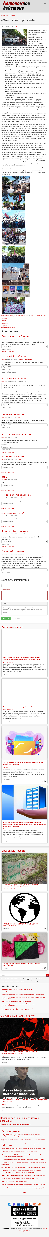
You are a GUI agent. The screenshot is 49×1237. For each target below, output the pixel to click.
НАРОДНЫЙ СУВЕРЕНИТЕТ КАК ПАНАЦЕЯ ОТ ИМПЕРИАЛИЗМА (20, 925)
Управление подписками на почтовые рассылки (15, 1124)
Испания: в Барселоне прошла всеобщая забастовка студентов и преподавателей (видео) (19, 1004)
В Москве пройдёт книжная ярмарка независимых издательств (19, 1151)
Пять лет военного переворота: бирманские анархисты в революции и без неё (23, 1184)
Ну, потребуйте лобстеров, (14, 356)
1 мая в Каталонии (6, 992)
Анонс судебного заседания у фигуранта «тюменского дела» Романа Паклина (23, 1175)
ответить (3, 351)
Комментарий (5, 589)
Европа (3, 322)
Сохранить (5, 618)
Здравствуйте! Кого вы (12, 457)
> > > (24, 1192)
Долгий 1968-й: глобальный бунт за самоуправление (16, 1001)
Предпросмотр (16, 618)
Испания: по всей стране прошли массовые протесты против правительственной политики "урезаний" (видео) (18, 1008)
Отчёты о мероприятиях (22, 315)
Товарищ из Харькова (9, 888)
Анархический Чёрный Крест (17, 1016)
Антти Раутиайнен (8, 662)
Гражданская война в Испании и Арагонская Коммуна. (16, 989)
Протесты (33, 315)
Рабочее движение (6, 316)
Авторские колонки (12, 627)
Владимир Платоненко (25, 359)
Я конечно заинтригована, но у (16, 495)
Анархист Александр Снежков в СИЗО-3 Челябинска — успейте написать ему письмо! (21, 1052)
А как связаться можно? (12, 513)
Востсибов (6, 767)
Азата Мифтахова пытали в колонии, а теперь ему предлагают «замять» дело (24, 1100)
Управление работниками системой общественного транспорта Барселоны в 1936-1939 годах (23, 998)
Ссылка (3, 339)
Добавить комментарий (8, 327)
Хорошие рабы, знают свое (14, 531)
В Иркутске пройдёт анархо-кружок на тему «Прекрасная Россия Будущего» (22, 1159)
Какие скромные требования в (16, 336)
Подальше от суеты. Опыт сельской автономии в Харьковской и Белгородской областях (20, 885)
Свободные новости (13, 850)
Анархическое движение (8, 15)
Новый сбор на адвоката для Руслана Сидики (14, 1181)
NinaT (15, 27)
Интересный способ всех (13, 551)
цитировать (11, 351)
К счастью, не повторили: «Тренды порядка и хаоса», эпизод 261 (19, 1178)
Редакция (4, 1055)
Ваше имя (4, 583)
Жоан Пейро (4, 325)
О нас (24, 1232)
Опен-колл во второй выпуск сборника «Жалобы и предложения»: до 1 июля (23, 1167)
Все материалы (10, 1131)
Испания (3, 320)
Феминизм (16, 316)
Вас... (4, 477)
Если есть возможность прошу (16, 434)
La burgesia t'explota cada (13, 414)
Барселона (4, 323)
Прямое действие (41, 315)
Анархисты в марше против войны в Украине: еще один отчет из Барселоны (22, 994)
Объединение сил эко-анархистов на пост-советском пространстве (22, 964)
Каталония (4, 318)
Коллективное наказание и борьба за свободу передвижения (24, 707)
